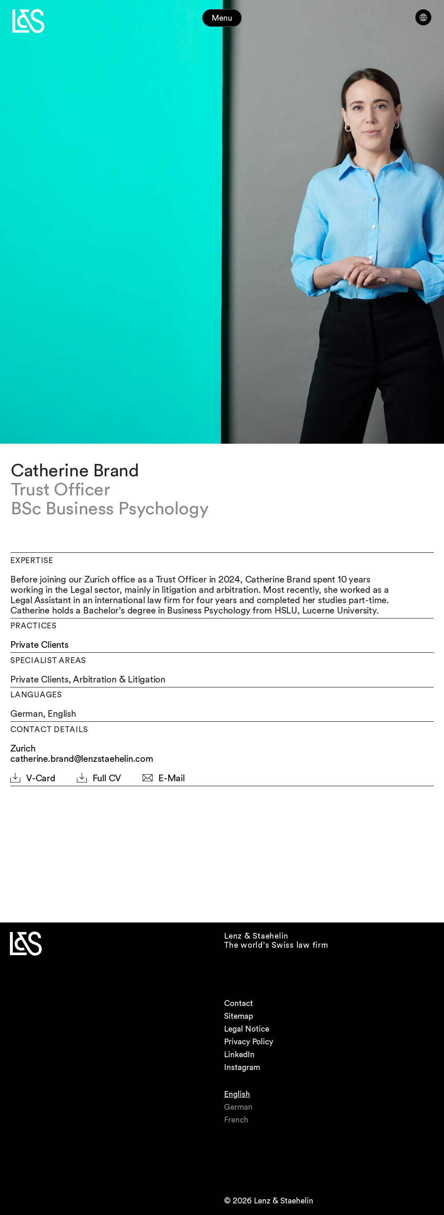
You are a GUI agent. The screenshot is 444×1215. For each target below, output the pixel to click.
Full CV (107, 778)
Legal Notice (246, 1029)
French (236, 1120)
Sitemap (238, 1016)
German (238, 1107)
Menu (222, 18)
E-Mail (171, 778)
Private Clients (39, 645)
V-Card (40, 778)
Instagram (242, 1067)
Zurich (23, 748)
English (237, 1094)
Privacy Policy (248, 1041)
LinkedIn (239, 1054)
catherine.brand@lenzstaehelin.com (81, 758)
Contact (238, 1003)
